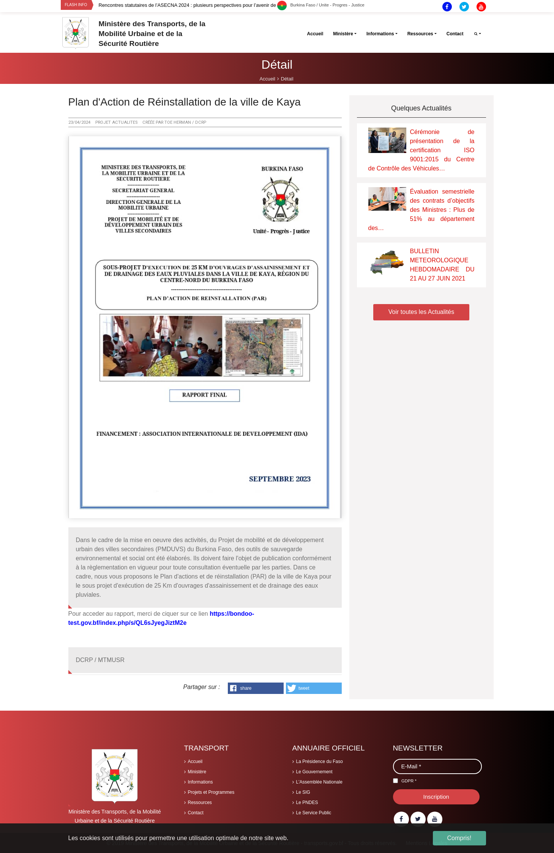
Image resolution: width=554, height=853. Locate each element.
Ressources (200, 802)
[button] (256, 688)
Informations (200, 782)
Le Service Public (313, 812)
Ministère (197, 771)
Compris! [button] (459, 838)
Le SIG (303, 792)
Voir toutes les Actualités (421, 312)
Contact (196, 812)
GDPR (409, 781)
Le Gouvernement (314, 771)
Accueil (195, 761)
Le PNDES (307, 802)
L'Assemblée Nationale (319, 782)
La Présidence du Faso (319, 761)
